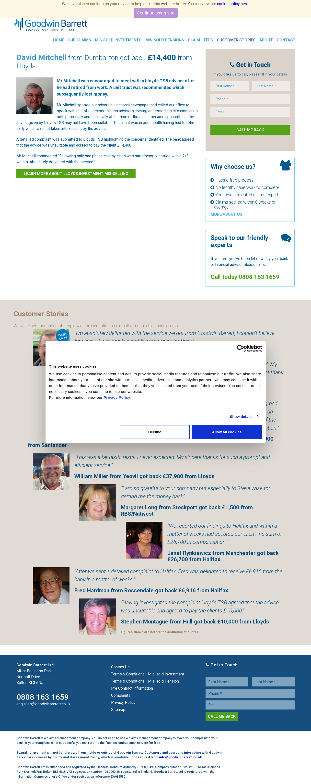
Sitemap (118, 710)
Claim (194, 40)
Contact (286, 40)
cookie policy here (232, 3)
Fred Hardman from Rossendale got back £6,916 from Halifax (151, 590)
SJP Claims (79, 40)
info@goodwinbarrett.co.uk (180, 757)
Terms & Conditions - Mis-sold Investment (147, 674)
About (266, 40)
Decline (154, 432)
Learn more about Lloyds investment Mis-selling (76, 174)
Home (58, 40)
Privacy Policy (117, 397)
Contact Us (120, 667)
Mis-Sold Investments (118, 40)
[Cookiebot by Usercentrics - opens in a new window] (240, 348)
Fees (208, 40)
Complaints (120, 695)
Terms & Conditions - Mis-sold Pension (145, 681)
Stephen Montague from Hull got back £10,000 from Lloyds (195, 622)
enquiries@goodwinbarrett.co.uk (43, 704)
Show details (241, 416)
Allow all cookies (227, 432)
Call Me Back (250, 130)
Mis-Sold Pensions (164, 40)
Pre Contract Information (132, 688)
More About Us (226, 214)
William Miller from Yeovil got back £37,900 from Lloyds (144, 476)
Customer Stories (236, 40)
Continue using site (155, 12)
